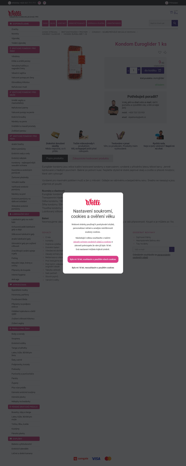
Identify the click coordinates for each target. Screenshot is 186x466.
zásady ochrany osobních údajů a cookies (92, 242)
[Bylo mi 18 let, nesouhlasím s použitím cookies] (93, 267)
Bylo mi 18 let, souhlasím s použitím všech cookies (93, 259)
